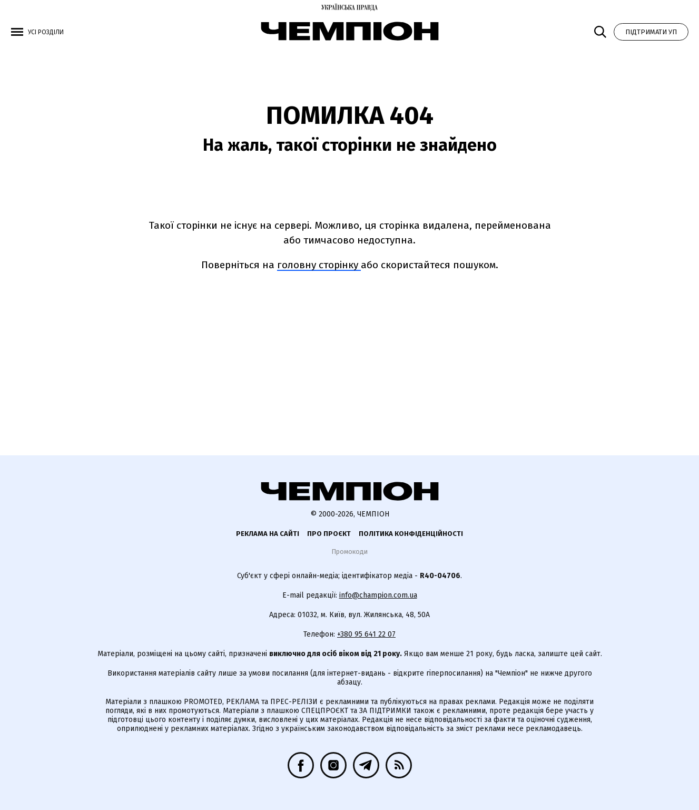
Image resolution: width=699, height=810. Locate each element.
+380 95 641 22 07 (366, 634)
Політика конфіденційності (411, 534)
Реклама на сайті (267, 534)
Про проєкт (329, 534)
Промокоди (349, 551)
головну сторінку (319, 265)
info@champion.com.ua (378, 595)
